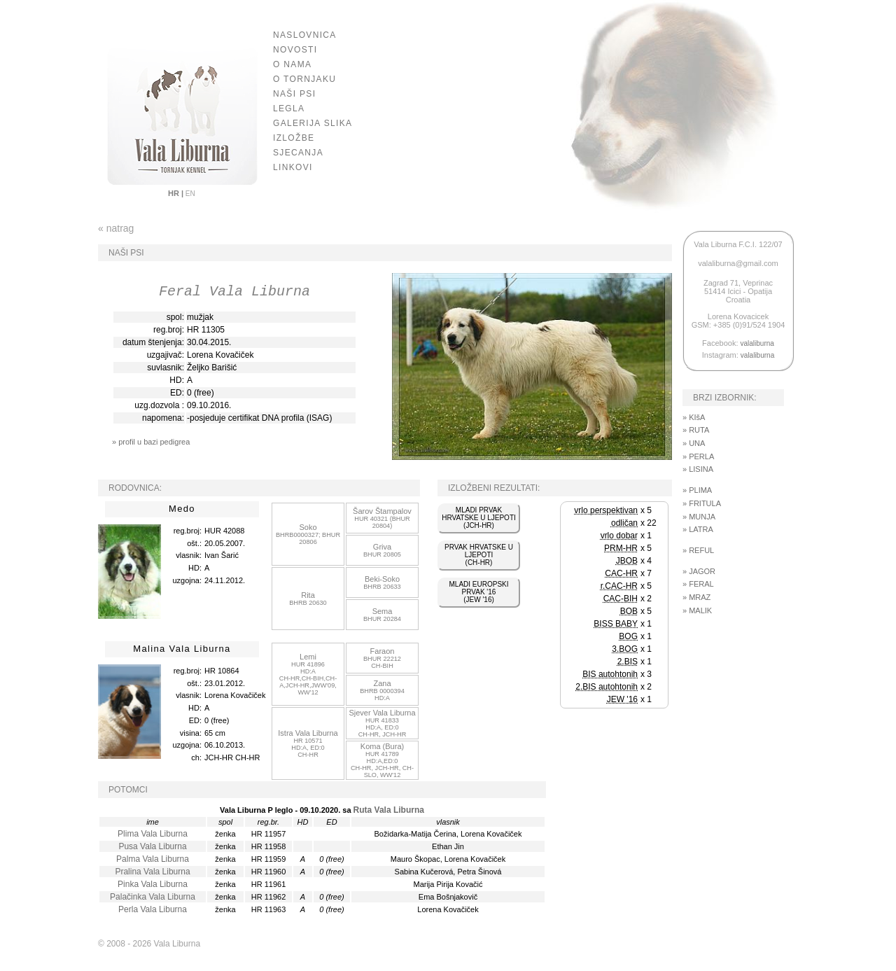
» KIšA (693, 417)
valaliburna (757, 343)
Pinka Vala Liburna (153, 884)
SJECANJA (298, 153)
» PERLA (698, 456)
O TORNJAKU (304, 79)
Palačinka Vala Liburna (152, 897)
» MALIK (697, 610)
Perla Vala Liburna (152, 909)
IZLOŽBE (293, 138)
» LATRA (697, 529)
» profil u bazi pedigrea (151, 442)
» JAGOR (698, 571)
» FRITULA (701, 503)
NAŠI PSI (294, 94)
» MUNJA (698, 516)
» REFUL (698, 550)
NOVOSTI (295, 50)
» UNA (693, 443)
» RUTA (695, 430)
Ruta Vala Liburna (389, 810)
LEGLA (288, 108)
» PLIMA (697, 490)
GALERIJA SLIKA (312, 123)
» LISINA (697, 469)
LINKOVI (293, 167)
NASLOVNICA (305, 35)
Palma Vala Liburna (152, 859)
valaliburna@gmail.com (738, 263)
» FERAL (698, 584)
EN (189, 193)
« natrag (116, 228)
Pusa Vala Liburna (152, 846)
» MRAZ (696, 597)
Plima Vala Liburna (153, 834)
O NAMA (292, 64)
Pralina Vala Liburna (152, 871)
